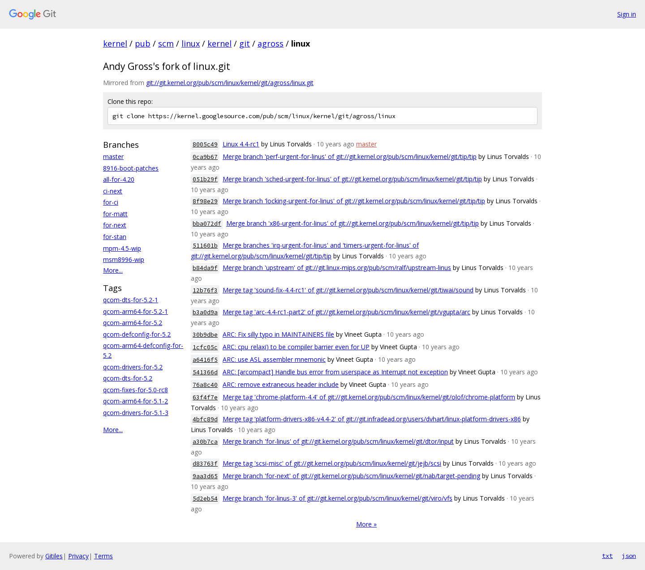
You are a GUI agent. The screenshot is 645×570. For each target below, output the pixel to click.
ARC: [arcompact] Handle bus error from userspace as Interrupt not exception (335, 372)
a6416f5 (205, 360)
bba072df (207, 223)
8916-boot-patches (131, 168)
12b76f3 (205, 290)
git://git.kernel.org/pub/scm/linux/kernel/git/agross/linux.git (230, 82)
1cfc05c (205, 347)
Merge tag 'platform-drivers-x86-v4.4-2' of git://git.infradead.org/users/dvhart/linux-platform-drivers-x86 (372, 419)
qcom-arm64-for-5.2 (132, 322)
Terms (103, 556)
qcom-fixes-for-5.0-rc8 (135, 390)
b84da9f (205, 268)
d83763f (205, 463)
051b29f (205, 179)
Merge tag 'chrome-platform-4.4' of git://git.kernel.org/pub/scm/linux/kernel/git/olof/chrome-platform (369, 397)
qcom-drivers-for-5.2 (133, 367)
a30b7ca (205, 442)
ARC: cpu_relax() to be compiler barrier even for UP (296, 347)
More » (366, 524)
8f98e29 (205, 201)
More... (113, 270)
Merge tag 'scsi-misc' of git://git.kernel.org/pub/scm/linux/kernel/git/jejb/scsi (332, 463)
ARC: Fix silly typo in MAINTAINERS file (278, 334)
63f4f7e (205, 397)
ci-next (112, 191)
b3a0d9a (205, 312)
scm (166, 43)
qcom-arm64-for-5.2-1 (135, 311)
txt (607, 556)
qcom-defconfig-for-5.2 (137, 334)
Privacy (78, 556)
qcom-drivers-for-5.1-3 (135, 412)
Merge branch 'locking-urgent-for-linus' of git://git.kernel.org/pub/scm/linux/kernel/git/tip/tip (354, 201)
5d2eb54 (205, 498)
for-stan (114, 236)
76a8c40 (205, 385)
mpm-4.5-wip (122, 248)
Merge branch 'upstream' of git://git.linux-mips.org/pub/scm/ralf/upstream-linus (337, 267)
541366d (205, 372)
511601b (205, 245)
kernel (115, 43)
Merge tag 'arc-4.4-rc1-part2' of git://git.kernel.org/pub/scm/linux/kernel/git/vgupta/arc (346, 312)
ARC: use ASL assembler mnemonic (274, 359)
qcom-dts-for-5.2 (127, 378)
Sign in (626, 14)
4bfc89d (205, 419)
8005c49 (205, 144)
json (629, 556)
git (244, 43)
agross (271, 43)
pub (142, 43)
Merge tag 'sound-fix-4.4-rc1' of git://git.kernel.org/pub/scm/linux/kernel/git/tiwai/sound (348, 290)
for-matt (115, 214)
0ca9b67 (205, 157)
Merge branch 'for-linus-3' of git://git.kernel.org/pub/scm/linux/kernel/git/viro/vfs (337, 498)
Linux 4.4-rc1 (241, 144)
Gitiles (54, 556)
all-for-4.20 (118, 179)
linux (190, 43)
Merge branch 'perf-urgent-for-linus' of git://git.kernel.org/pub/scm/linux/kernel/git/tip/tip (350, 156)
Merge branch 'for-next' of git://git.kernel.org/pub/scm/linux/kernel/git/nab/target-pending (351, 475)
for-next (114, 225)
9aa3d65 (205, 476)
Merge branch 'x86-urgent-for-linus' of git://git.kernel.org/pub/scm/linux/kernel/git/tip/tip (352, 223)
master (113, 156)
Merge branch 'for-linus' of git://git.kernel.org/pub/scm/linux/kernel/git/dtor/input (338, 441)
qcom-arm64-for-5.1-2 (135, 401)
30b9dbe (205, 335)
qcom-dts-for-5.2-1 (130, 300)
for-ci (110, 202)
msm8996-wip (123, 259)
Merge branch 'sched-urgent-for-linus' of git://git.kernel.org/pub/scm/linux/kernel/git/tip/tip (352, 179)
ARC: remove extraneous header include (281, 384)
